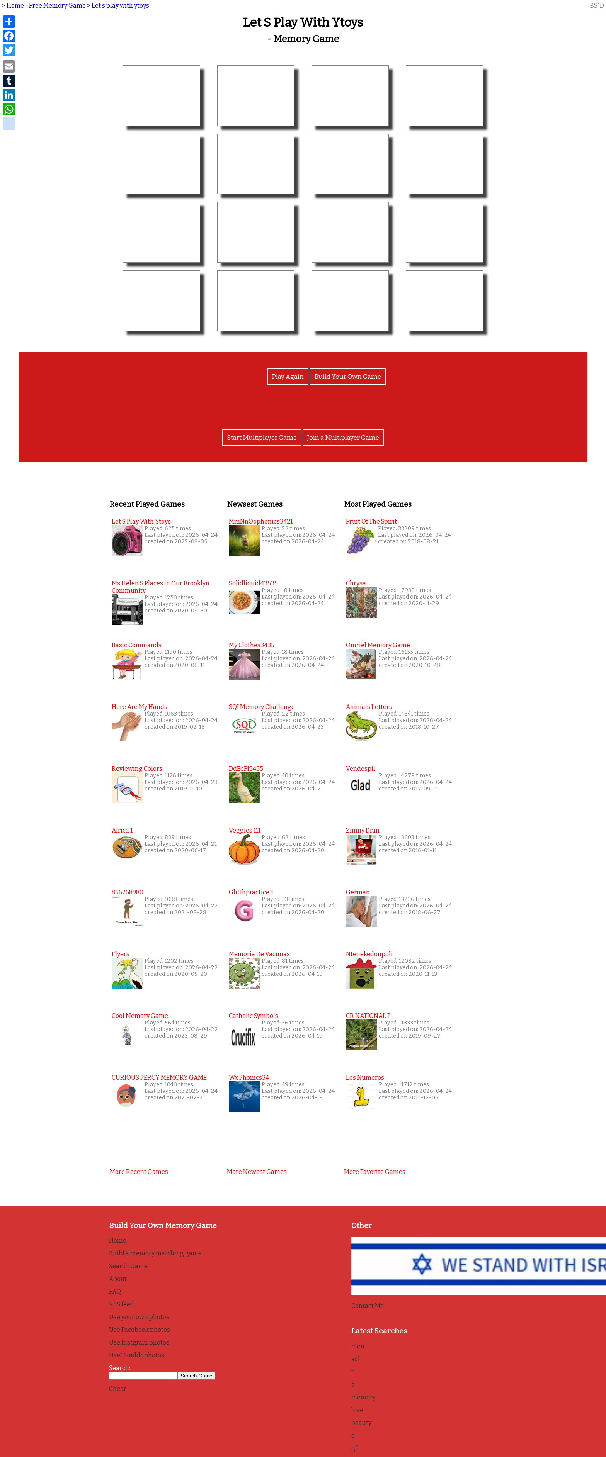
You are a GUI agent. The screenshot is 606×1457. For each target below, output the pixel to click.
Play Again (289, 379)
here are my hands (139, 706)
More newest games (257, 1171)
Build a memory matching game (155, 1253)
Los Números (365, 1077)
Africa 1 (122, 830)
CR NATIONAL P (368, 1015)
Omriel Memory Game (378, 644)
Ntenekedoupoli (369, 953)
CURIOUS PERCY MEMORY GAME (159, 1077)
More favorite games (374, 1171)
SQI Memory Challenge (262, 706)
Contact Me (367, 1305)
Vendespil (360, 768)
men (357, 1346)
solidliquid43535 (253, 583)
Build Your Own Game (346, 379)
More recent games (139, 1171)
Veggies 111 (244, 830)
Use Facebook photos (139, 1329)
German (358, 892)
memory (363, 1397)
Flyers (120, 953)
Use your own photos (139, 1316)
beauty (361, 1422)
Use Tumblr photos (136, 1355)
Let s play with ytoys (120, 5)
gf (354, 1448)
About (118, 1278)
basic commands (137, 644)
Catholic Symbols (253, 1015)
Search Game (128, 1265)
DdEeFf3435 (246, 768)
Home (117, 1240)
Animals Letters (369, 706)
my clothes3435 (251, 644)
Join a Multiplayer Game (342, 437)
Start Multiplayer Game (263, 437)
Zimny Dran (363, 830)
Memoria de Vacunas (259, 953)
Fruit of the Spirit (371, 521)
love (357, 1409)
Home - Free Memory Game (46, 5)
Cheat (117, 1388)
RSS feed (121, 1304)
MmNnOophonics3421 (261, 521)
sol (355, 1358)
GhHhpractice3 (251, 892)
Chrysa (356, 583)
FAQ (115, 1291)
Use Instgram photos (139, 1342)
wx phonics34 (249, 1077)
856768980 (127, 892)
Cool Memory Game (140, 1015)
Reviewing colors (137, 768)
